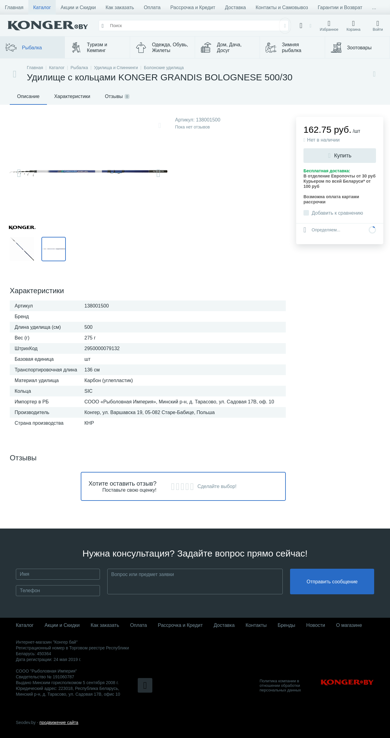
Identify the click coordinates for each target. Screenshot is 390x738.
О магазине (349, 625)
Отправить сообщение (332, 581)
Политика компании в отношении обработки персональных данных (280, 685)
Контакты (256, 625)
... (374, 7)
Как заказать (119, 7)
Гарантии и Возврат (340, 7)
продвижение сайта (59, 722)
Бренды (286, 625)
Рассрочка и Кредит (192, 7)
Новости (315, 625)
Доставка (235, 7)
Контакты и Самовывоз (282, 7)
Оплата (152, 7)
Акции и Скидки (78, 7)
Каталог (42, 7)
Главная (14, 7)
